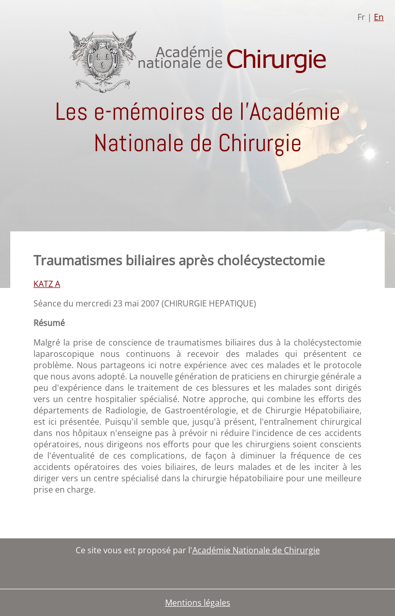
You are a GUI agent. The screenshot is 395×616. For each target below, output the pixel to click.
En (379, 17)
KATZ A (46, 283)
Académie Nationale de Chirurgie (256, 550)
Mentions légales (197, 602)
